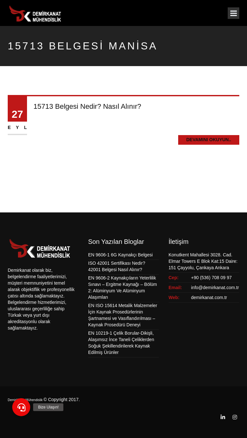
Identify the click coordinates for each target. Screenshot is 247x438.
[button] (21, 407)
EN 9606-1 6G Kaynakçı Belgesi (120, 254)
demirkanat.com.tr (209, 297)
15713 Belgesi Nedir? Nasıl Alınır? (87, 106)
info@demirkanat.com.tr (215, 287)
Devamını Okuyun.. (208, 139)
